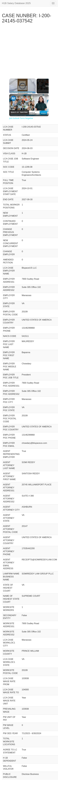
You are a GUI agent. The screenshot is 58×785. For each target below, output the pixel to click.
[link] (13, 98)
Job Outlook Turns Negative (28, 98)
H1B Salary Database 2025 (16, 3)
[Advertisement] (28, 49)
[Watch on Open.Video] (19, 112)
